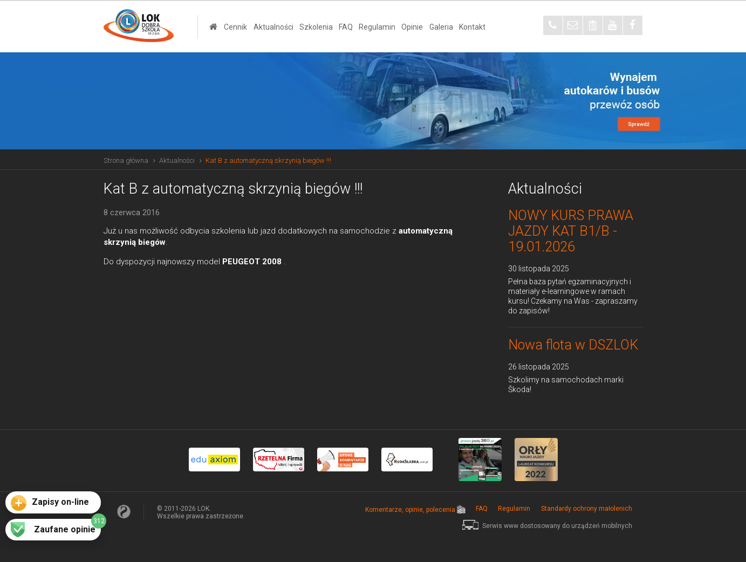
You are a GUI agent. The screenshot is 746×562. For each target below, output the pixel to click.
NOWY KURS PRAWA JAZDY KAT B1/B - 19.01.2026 (570, 231)
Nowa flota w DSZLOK (573, 345)
